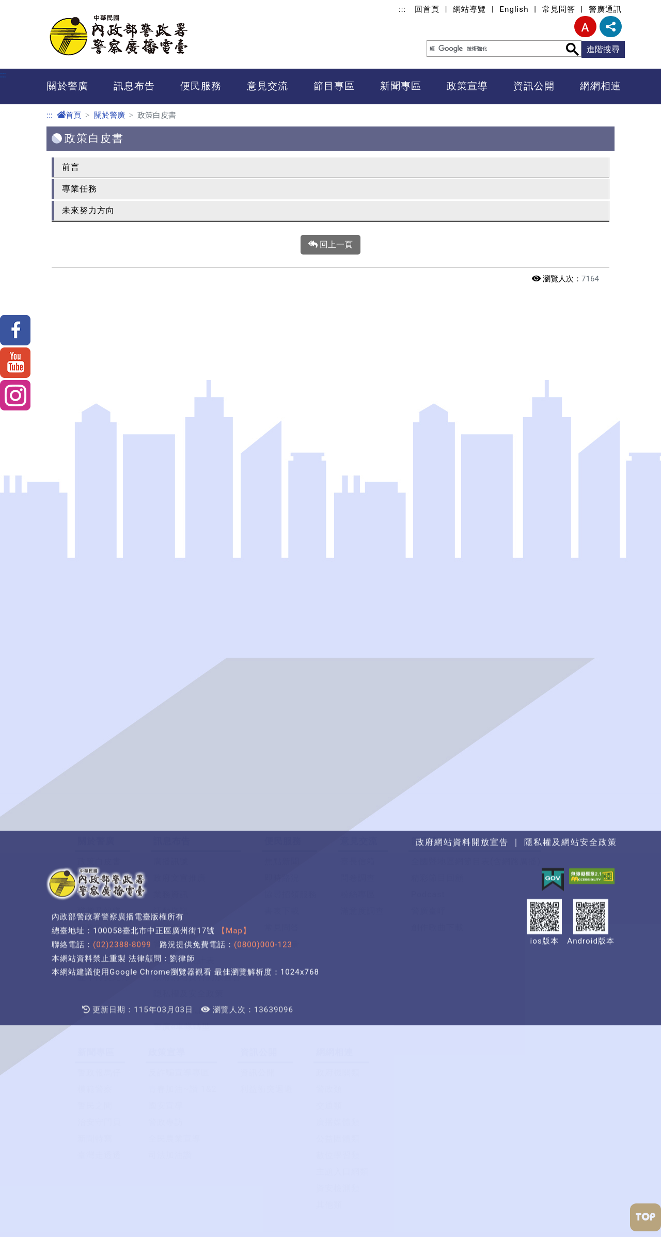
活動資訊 (170, 642)
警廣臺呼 (428, 642)
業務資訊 (170, 625)
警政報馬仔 (99, 803)
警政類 (329, 820)
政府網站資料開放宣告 (197, 708)
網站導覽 (469, 9)
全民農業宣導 (174, 870)
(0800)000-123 (263, 1099)
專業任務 (79, 189)
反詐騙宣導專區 (179, 803)
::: (402, 9)
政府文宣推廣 (179, 609)
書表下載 (282, 642)
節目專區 (334, 86)
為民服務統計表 (184, 691)
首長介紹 (95, 625)
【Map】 (234, 1085)
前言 (71, 167)
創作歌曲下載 (437, 658)
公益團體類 (338, 870)
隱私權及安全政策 (188, 724)
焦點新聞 (282, 592)
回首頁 (427, 9)
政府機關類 (338, 803)
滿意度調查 (362, 642)
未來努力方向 (88, 210)
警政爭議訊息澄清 (188, 741)
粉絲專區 (357, 625)
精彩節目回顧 (437, 609)
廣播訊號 (170, 592)
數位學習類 (338, 886)
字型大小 (585, 26)
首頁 (69, 115)
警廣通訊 (605, 9)
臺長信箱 (357, 592)
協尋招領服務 (290, 625)
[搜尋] (489, 48)
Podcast (428, 625)
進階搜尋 (603, 49)
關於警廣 (67, 86)
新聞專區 (400, 86)
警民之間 (95, 837)
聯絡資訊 (95, 691)
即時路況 (282, 609)
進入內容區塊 (25, 6)
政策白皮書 (99, 592)
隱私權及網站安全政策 (570, 997)
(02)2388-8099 (122, 1099)
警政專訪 (165, 853)
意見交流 (267, 86)
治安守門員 (99, 853)
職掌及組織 (99, 642)
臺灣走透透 (99, 886)
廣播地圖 (95, 675)
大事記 (90, 609)
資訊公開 (534, 86)
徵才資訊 (170, 658)
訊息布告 (134, 86)
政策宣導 (467, 86)
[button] (330, 539)
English (513, 9)
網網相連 (600, 86)
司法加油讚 (170, 886)
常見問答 (558, 9)
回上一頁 (330, 245)
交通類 (329, 837)
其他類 (329, 936)
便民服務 (201, 86)
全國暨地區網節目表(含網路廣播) (476, 592)
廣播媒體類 (338, 853)
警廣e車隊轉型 (182, 758)
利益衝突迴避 (266, 820)
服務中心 (95, 658)
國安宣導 (165, 837)
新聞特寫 (95, 870)
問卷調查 (357, 609)
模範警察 (95, 820)
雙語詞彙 (282, 675)
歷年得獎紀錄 (103, 708)
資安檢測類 (338, 919)
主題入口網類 (342, 903)
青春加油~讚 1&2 (182, 820)
